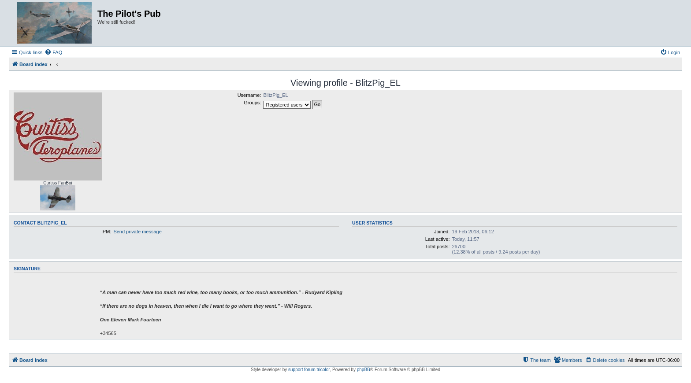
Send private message (137, 231)
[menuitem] (53, 52)
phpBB (363, 369)
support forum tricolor (309, 369)
